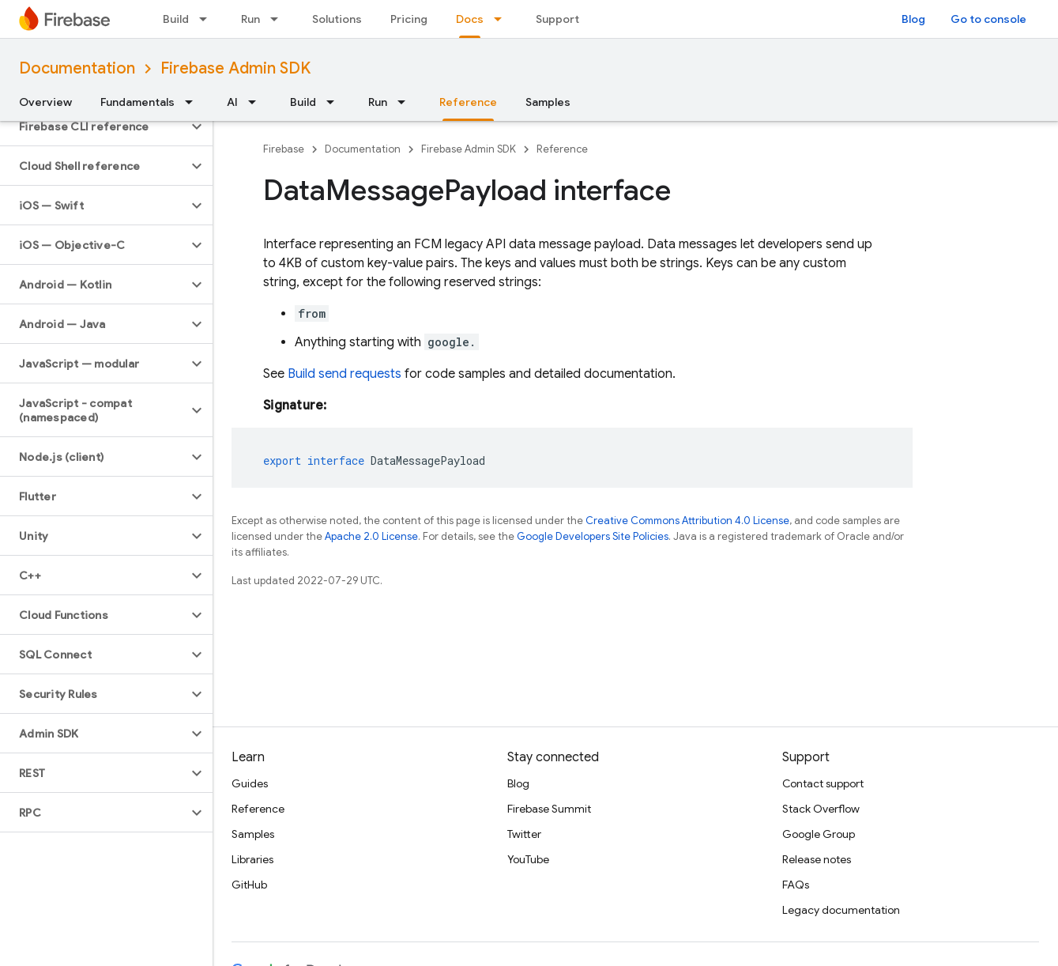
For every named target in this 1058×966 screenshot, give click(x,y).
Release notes (816, 859)
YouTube (528, 859)
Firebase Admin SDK (235, 68)
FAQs (795, 884)
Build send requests (344, 374)
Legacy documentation (841, 910)
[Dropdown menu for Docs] (502, 19)
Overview (45, 102)
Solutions (337, 19)
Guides (250, 783)
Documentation (77, 68)
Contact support (823, 783)
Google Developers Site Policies (592, 536)
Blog (913, 19)
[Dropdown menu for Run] (279, 19)
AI (232, 102)
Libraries (252, 859)
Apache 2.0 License (371, 536)
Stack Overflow (821, 809)
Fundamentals (137, 102)
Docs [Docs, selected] (470, 19)
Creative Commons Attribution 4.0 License (687, 520)
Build (176, 19)
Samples (547, 102)
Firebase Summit (549, 809)
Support (557, 19)
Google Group (818, 834)
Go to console (988, 19)
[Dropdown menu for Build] (208, 19)
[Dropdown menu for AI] (257, 102)
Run (250, 19)
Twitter (524, 834)
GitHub (249, 884)
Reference (562, 149)
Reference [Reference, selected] (468, 102)
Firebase (283, 149)
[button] (93, 126)
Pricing (408, 19)
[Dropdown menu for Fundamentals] (194, 102)
